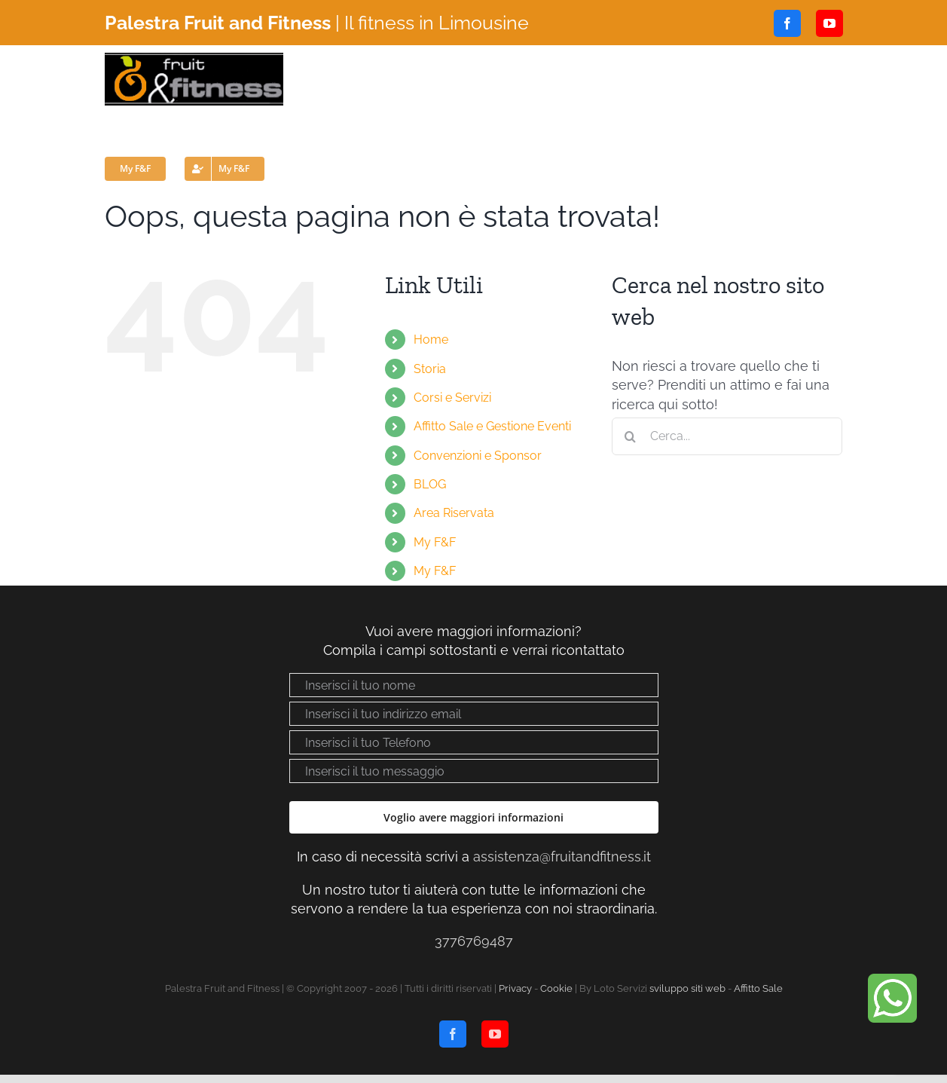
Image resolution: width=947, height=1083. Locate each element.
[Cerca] (630, 436)
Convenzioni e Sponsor (478, 455)
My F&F (435, 542)
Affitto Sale (758, 988)
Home (431, 339)
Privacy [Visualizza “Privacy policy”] (515, 988)
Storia (430, 369)
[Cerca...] (727, 436)
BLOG (430, 484)
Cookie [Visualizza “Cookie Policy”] (556, 988)
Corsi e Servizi (452, 397)
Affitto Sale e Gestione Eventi (492, 426)
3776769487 (474, 941)
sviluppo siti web (687, 988)
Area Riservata (454, 513)
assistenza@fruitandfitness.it (562, 856)
